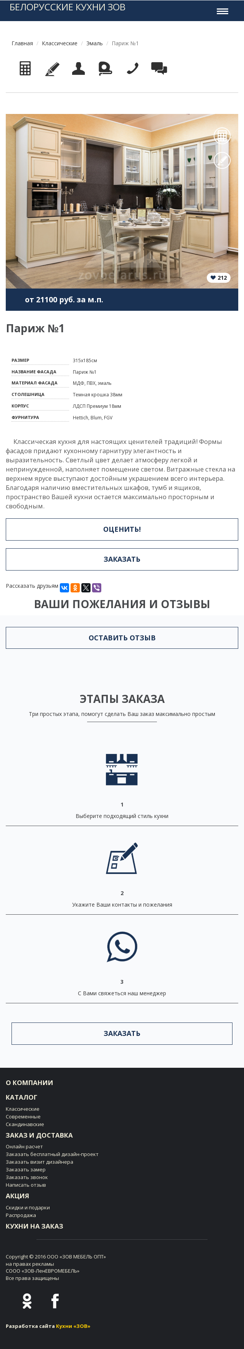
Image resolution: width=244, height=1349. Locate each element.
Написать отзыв (26, 1184)
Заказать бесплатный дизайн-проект (52, 1154)
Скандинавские (25, 1124)
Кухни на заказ (34, 1226)
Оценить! (122, 529)
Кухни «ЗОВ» (73, 1326)
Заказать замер (26, 1169)
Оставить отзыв (122, 637)
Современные (23, 1116)
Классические (59, 43)
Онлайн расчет (24, 1146)
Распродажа (21, 1215)
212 (222, 277)
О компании (29, 1082)
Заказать (122, 559)
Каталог (21, 1097)
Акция (17, 1195)
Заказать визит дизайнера (39, 1161)
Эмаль (94, 43)
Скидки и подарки (28, 1207)
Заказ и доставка (39, 1135)
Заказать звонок (27, 1177)
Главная (22, 43)
